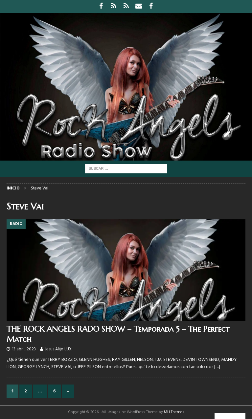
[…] (217, 367)
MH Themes (174, 412)
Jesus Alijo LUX (58, 349)
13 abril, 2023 (24, 349)
